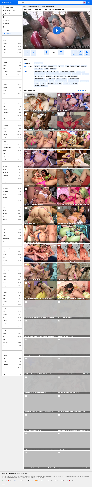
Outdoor (12, 260)
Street (12, 324)
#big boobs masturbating (42, 71)
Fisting (12, 169)
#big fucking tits (61, 78)
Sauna (12, 295)
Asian (12, 52)
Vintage (12, 358)
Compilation (12, 125)
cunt (72, 66)
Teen (12, 336)
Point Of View (12, 270)
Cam (12, 93)
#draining (49, 76)
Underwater (12, 352)
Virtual (12, 361)
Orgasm (12, 254)
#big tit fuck (54, 71)
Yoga (12, 374)
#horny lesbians (39, 76)
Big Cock (12, 75)
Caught (12, 106)
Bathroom (12, 65)
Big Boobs (12, 71)
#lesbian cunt (76, 74)
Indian (12, 194)
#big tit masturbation (41, 85)
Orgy (12, 257)
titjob (46, 68)
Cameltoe (12, 97)
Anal (12, 46)
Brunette (12, 87)
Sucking (12, 327)
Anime (12, 49)
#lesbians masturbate (41, 81)
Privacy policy (24, 473)
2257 (30, 473)
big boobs (53, 68)
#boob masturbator (60, 81)
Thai (12, 339)
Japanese (12, 201)
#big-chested (84, 81)
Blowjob (12, 84)
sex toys (43, 66)
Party (12, 264)
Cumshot (12, 134)
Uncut (12, 349)
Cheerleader (12, 112)
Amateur (12, 40)
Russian (12, 292)
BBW (12, 56)
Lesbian (12, 210)
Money (12, 235)
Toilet (12, 346)
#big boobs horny (39, 78)
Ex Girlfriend (12, 157)
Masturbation (12, 223)
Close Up (12, 116)
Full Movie (12, 172)
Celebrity (12, 109)
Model (12, 229)
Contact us (4, 473)
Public (12, 279)
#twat (36, 83)
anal (77, 66)
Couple (12, 128)
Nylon (12, 242)
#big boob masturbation (54, 83)
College (12, 122)
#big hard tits (51, 78)
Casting (12, 103)
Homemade (12, 188)
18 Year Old (12, 37)
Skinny (12, 308)
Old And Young (12, 248)
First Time (12, 166)
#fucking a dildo (72, 76)
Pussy (12, 283)
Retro (12, 289)
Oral (12, 251)
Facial (12, 160)
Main (24, 6)
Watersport (12, 364)
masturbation (52, 66)
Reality (12, 286)
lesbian (37, 66)
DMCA (18, 473)
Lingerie (12, 213)
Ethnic (12, 153)
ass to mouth (38, 68)
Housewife (12, 191)
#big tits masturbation (53, 74)
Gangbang (12, 175)
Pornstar (12, 273)
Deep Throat (12, 138)
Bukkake (12, 90)
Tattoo (12, 333)
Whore (12, 368)
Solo (12, 317)
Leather (12, 207)
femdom (61, 66)
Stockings (12, 320)
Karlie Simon (38, 63)
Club (12, 119)
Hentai (12, 185)
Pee (12, 267)
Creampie (12, 131)
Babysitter (12, 62)
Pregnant (12, 276)
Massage (12, 219)
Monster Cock (12, 238)
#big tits (43, 83)
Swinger (12, 330)
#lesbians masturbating (67, 71)
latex (67, 66)
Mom (12, 232)
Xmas (12, 371)
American (12, 43)
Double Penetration (12, 147)
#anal (51, 81)
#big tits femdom (73, 81)
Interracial (12, 197)
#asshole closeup (74, 78)
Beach (12, 68)
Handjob (12, 182)
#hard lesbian (66, 74)
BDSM (12, 59)
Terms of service (12, 473)
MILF (12, 216)
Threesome (12, 342)
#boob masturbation (60, 76)
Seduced (12, 298)
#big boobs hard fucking (70, 83)
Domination (12, 144)
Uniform (12, 355)
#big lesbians (80, 71)
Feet (12, 163)
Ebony (12, 150)
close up (83, 66)
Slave (12, 311)
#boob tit (85, 74)
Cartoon (12, 100)
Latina (12, 204)
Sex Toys (12, 301)
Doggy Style (12, 141)
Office (12, 245)
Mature (12, 226)
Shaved (12, 305)
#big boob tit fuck (40, 74)
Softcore (12, 314)
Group (12, 179)
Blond (12, 81)
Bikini (12, 78)
